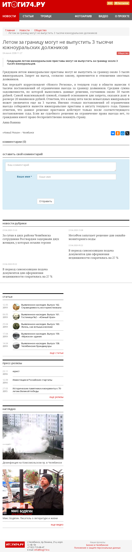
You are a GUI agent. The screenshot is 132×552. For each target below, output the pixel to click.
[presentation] (63, 189)
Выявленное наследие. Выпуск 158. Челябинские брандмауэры (40, 345)
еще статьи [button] (56, 352)
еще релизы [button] (56, 396)
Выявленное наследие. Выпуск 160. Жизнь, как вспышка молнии (40, 325)
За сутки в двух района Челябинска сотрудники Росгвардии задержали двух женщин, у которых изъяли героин (31, 238)
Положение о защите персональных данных (97, 547)
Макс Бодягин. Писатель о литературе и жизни (30, 518)
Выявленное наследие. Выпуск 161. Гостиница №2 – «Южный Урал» (40, 316)
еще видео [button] (57, 524)
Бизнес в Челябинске (97, 545)
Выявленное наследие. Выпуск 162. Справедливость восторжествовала (41, 306)
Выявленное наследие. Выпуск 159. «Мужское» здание (40, 335)
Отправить (45, 201)
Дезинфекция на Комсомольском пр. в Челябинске (32, 462)
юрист (16, 371)
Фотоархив (83, 16)
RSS (110, 3)
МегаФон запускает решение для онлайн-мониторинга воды (97, 237)
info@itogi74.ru (41, 549)
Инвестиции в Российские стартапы (32, 379)
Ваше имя (24, 176)
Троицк (46, 16)
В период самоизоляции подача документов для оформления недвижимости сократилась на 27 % (93, 254)
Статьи (28, 16)
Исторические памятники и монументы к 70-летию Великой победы (37, 390)
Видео (103, 16)
